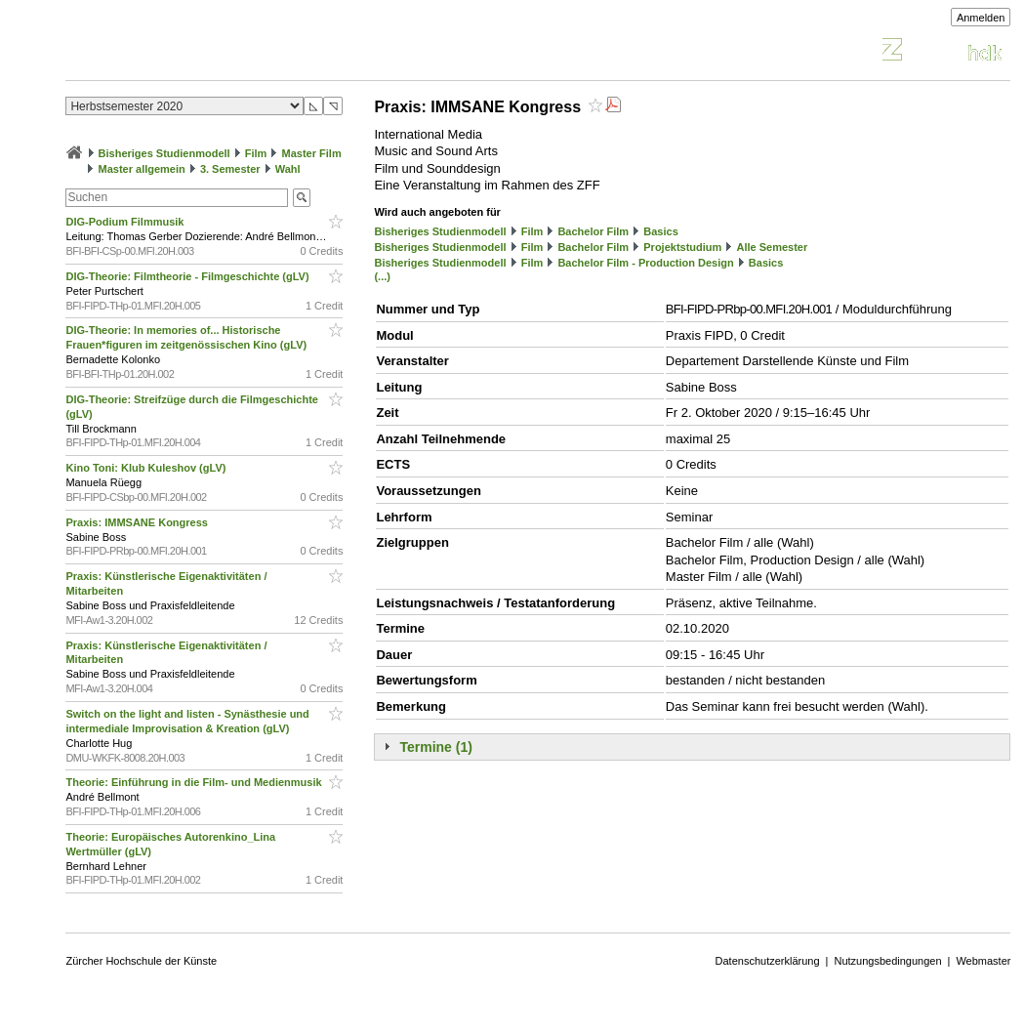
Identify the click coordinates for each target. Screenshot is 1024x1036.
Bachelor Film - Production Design (645, 263)
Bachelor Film (593, 231)
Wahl (288, 169)
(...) (382, 276)
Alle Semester (771, 247)
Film (256, 153)
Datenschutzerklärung (768, 961)
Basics (660, 231)
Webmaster (983, 961)
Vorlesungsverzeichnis (209, 52)
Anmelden (981, 17)
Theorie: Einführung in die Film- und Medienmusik (194, 782)
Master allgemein (142, 169)
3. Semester (230, 169)
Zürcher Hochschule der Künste (141, 961)
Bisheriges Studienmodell (164, 153)
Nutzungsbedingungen (887, 961)
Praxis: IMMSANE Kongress (138, 522)
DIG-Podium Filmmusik (125, 222)
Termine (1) (435, 747)
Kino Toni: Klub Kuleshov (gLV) (146, 468)
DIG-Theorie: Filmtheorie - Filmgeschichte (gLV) (188, 276)
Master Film (312, 153)
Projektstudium (682, 247)
